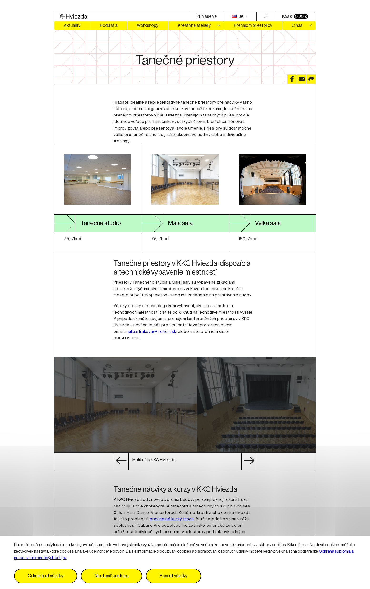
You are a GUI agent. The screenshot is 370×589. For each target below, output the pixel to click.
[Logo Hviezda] (121, 16)
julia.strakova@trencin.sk (152, 331)
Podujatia (109, 25)
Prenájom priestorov (253, 25)
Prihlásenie (206, 16)
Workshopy (147, 25)
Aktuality (72, 25)
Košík (295, 16)
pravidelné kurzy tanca (172, 519)
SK (238, 16)
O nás (297, 25)
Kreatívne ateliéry (194, 25)
